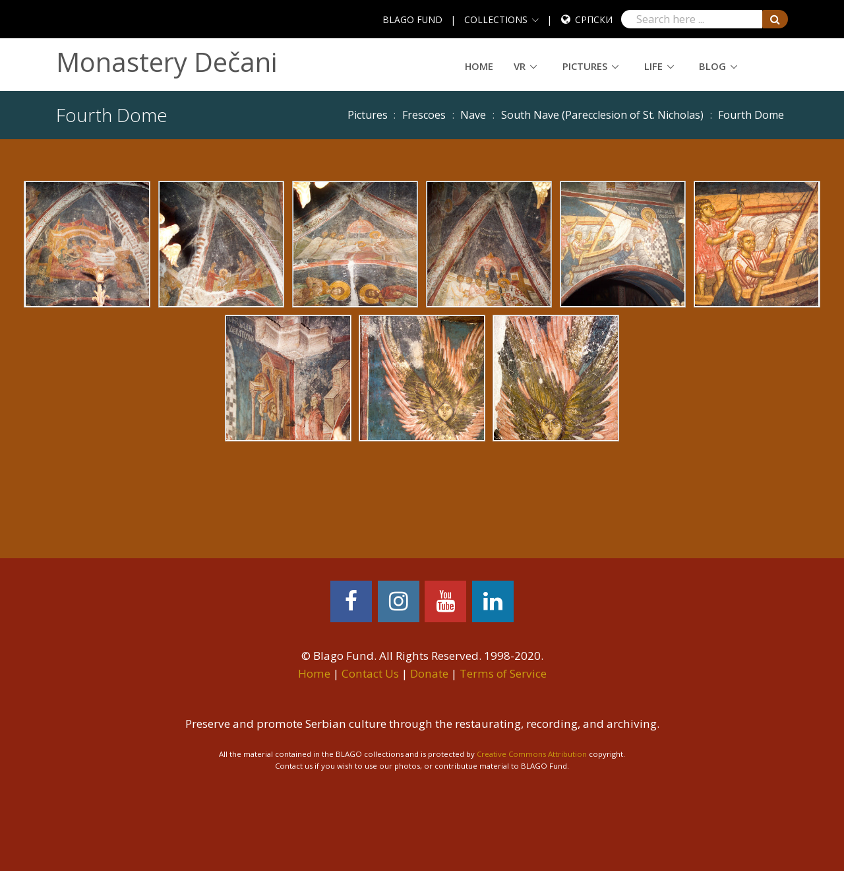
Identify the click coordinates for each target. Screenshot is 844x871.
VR (520, 66)
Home (479, 66)
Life (653, 66)
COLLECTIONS (496, 19)
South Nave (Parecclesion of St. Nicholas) (602, 115)
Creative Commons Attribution (532, 754)
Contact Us (370, 673)
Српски (594, 19)
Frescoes (424, 115)
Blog (712, 66)
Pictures (584, 66)
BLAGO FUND (412, 19)
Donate (429, 673)
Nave (473, 115)
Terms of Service (503, 673)
